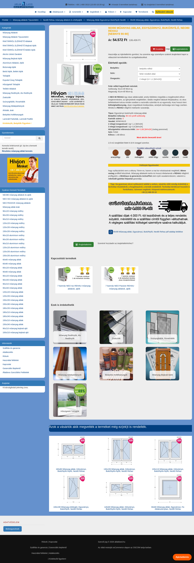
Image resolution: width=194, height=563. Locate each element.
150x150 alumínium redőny (14, 256)
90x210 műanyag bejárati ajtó (15, 328)
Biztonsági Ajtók (9, 67)
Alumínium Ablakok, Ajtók (13, 63)
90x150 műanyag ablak (12, 280)
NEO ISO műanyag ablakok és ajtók (18, 199)
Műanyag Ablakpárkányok (13, 106)
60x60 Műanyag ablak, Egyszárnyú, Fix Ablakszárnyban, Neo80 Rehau (167, 508)
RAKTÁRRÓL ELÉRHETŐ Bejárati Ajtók (19, 46)
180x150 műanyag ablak (13, 308)
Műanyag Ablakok (10, 33)
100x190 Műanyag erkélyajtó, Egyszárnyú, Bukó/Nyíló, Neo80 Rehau (71, 508)
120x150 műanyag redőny (14, 227)
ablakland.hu (120, 542)
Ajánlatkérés (182, 557)
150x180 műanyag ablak (13, 304)
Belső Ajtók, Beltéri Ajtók (13, 71)
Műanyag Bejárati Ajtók (12, 58)
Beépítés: (114, 68)
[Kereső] (39, 138)
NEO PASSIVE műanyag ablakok (17, 203)
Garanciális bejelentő (58, 547)
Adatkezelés (8, 352)
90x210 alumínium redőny (13, 243)
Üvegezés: (115, 78)
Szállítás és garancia (11, 348)
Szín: (112, 73)
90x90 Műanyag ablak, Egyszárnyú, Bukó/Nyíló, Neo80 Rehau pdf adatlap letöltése (145, 232)
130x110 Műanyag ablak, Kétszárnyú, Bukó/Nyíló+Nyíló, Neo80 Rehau (167, 470)
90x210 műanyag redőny (13, 219)
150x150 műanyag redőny (14, 231)
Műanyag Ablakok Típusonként (15, 37)
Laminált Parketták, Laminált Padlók (18, 119)
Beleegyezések (12, 529)
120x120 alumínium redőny (14, 247)
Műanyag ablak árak (11, 207)
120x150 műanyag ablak (13, 296)
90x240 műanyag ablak (12, 288)
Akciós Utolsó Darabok (12, 54)
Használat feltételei (11, 360)
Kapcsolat (7, 364)
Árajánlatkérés (180, 49)
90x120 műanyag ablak (12, 276)
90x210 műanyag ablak (12, 284)
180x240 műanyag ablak (13, 316)
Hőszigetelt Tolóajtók (11, 84)
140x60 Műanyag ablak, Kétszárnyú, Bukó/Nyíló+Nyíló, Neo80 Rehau (119, 508)
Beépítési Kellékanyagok (13, 115)
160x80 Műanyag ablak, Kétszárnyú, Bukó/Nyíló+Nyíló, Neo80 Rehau (71, 470)
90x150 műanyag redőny (13, 215)
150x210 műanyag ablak (13, 320)
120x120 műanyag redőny (14, 223)
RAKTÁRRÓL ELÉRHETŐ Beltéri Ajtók (19, 50)
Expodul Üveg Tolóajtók (12, 80)
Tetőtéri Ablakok (9, 89)
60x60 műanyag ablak (12, 260)
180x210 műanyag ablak (13, 312)
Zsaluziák (7, 97)
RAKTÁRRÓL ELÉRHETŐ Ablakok (17, 41)
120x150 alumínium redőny (14, 251)
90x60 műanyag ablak (12, 272)
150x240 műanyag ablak (13, 324)
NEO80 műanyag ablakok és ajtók (17, 195)
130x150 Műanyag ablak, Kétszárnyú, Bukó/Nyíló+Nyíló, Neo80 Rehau (119, 470)
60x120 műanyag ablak (12, 268)
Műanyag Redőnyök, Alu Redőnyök (17, 93)
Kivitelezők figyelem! (57, 559)
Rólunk (6, 356)
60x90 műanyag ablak (12, 264)
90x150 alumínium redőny (13, 239)
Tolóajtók (6, 76)
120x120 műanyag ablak (13, 292)
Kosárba (158, 49)
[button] (57, 11)
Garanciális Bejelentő (11, 368)
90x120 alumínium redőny (13, 235)
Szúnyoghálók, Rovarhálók (14, 102)
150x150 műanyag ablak (13, 300)
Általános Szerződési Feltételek (16, 372)
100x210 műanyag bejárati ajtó (15, 332)
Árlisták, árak (8, 110)
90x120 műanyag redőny (13, 211)
